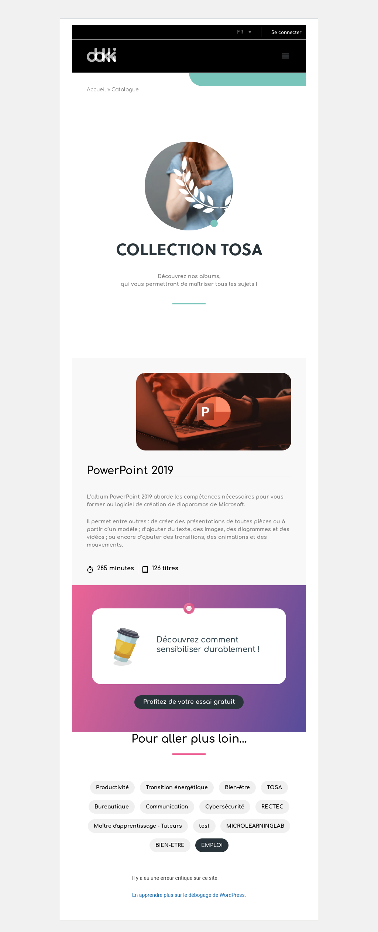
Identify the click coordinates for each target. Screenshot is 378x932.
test (204, 826)
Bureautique (111, 807)
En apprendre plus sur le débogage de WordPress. (189, 895)
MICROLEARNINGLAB (255, 826)
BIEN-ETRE (170, 845)
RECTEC (272, 807)
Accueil (96, 89)
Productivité (112, 787)
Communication (167, 807)
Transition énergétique (177, 787)
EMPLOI (212, 845)
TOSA (274, 787)
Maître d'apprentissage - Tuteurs (138, 826)
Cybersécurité (224, 807)
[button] (286, 32)
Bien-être (237, 787)
